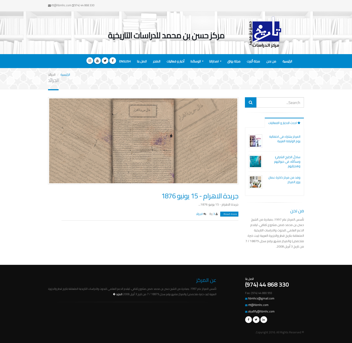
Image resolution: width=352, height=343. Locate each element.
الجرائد (199, 214)
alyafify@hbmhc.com (261, 311)
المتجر (156, 61)
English (125, 61)
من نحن (271, 61)
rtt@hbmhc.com (258, 305)
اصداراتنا (214, 61)
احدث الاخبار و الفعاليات (284, 123)
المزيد (117, 294)
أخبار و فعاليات (175, 61)
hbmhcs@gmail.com (261, 298)
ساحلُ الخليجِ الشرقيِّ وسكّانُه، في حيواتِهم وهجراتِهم (287, 161)
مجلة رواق (233, 61)
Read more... (229, 214)
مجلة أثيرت (253, 61)
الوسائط (196, 61)
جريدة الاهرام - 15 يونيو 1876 (199, 195)
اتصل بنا (142, 61)
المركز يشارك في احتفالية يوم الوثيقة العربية (284, 139)
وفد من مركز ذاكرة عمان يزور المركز (284, 180)
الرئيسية (287, 61)
